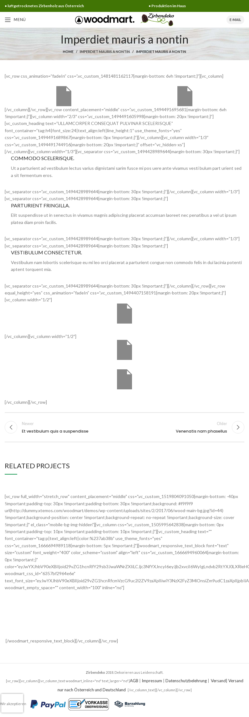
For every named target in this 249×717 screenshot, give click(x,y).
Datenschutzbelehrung (186, 680)
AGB (134, 680)
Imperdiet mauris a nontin (105, 51)
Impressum (152, 680)
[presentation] (12, 703)
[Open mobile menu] (15, 19)
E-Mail (235, 20)
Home (68, 51)
